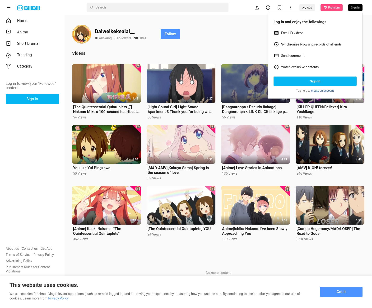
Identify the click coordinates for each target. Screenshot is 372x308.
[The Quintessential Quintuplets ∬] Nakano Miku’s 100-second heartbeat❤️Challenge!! (105, 109)
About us (12, 248)
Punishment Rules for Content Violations (28, 269)
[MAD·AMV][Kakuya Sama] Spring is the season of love (178, 170)
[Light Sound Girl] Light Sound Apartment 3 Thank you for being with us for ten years (180, 109)
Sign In (315, 81)
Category (19, 66)
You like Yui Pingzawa (91, 168)
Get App (46, 248)
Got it (341, 292)
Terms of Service (18, 255)
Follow (170, 34)
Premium (331, 7)
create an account (322, 90)
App (307, 7)
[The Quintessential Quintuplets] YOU (179, 228)
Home (16, 21)
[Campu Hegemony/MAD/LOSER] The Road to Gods (328, 231)
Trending (19, 55)
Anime (17, 32)
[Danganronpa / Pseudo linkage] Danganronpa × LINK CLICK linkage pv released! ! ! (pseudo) (254, 109)
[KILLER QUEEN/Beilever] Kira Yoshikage (322, 109)
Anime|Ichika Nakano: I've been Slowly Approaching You (254, 231)
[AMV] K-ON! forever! (314, 168)
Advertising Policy (19, 261)
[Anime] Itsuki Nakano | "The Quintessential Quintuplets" (97, 231)
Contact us (30, 248)
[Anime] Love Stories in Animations (252, 168)
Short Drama (22, 43)
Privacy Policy (43, 255)
